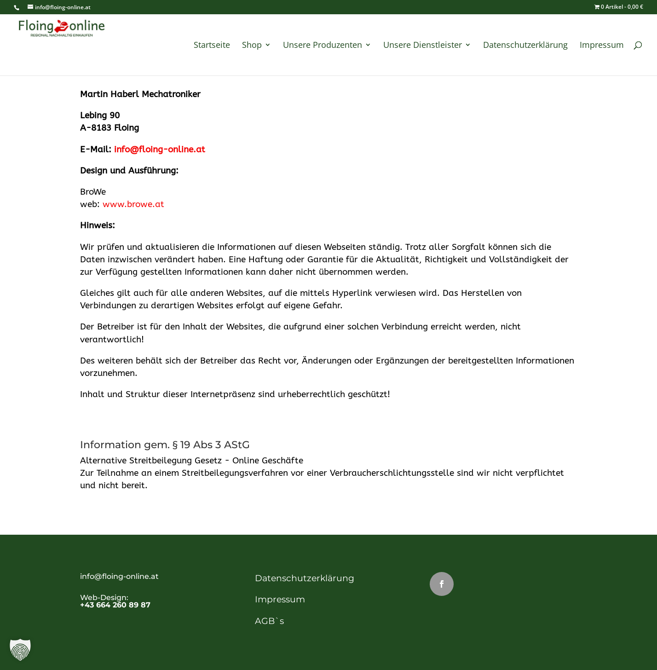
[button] (20, 650)
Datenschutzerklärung (525, 45)
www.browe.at (133, 204)
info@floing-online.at (159, 149)
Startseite (212, 45)
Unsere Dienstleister (422, 45)
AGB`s (269, 621)
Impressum (602, 45)
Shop (252, 45)
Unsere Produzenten (322, 45)
